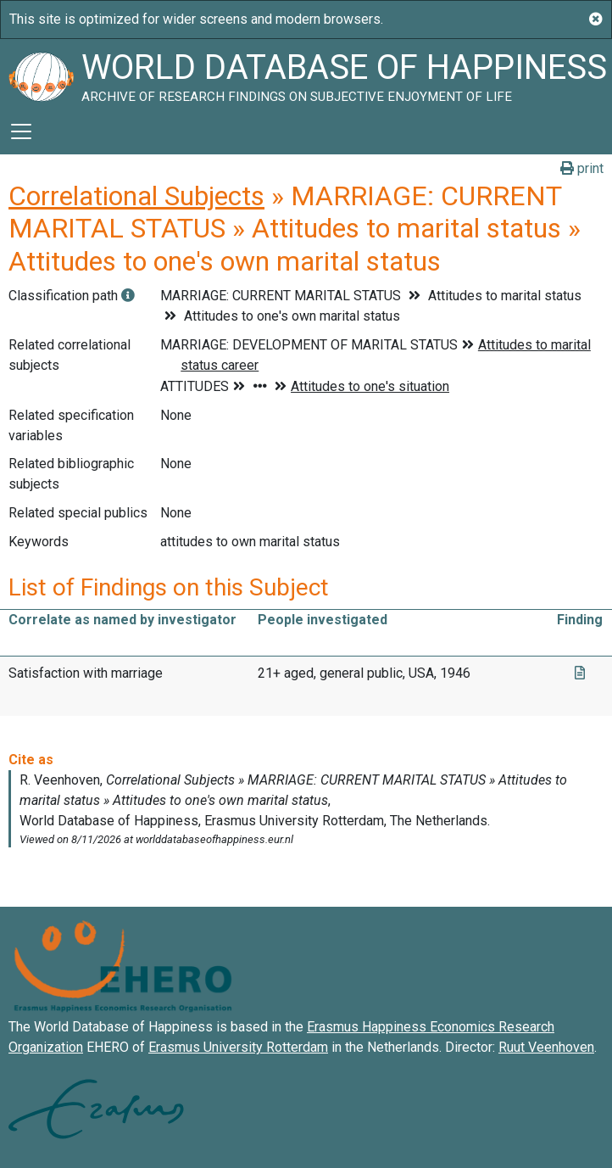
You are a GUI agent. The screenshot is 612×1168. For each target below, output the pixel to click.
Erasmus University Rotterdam (238, 1047)
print (582, 168)
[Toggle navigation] (21, 131)
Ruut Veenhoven (546, 1047)
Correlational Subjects (136, 196)
